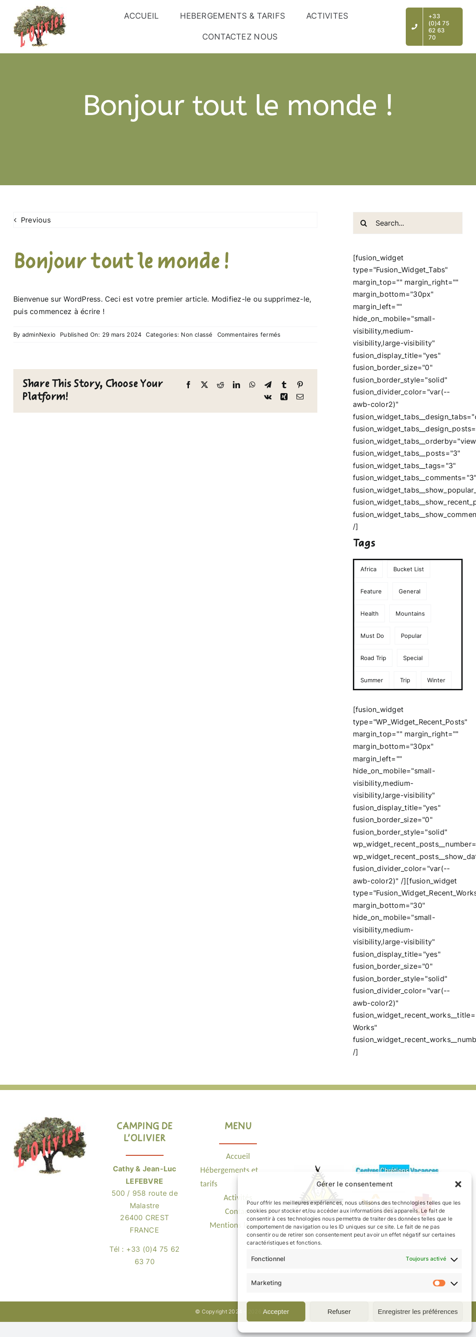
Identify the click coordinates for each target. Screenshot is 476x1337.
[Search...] (408, 223)
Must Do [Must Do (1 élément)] (372, 635)
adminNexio (39, 334)
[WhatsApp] (252, 385)
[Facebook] (188, 385)
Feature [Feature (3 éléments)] (371, 591)
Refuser (339, 1311)
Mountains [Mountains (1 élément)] (410, 613)
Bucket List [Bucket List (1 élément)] (408, 569)
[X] (204, 385)
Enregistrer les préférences (418, 1311)
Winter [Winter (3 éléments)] (436, 680)
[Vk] (268, 397)
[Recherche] (364, 223)
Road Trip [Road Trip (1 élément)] (373, 657)
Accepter (276, 1311)
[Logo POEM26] (320, 1168)
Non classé (196, 334)
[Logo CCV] (396, 1168)
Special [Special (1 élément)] (413, 657)
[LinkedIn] (236, 385)
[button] (458, 1184)
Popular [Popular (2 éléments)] (411, 635)
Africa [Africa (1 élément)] (368, 569)
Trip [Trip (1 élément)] (405, 680)
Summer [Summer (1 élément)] (371, 680)
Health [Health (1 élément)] (369, 613)
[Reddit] (220, 385)
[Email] (300, 397)
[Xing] (284, 397)
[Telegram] (268, 385)
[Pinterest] (300, 385)
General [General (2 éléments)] (409, 591)
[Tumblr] (284, 385)
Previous (36, 219)
